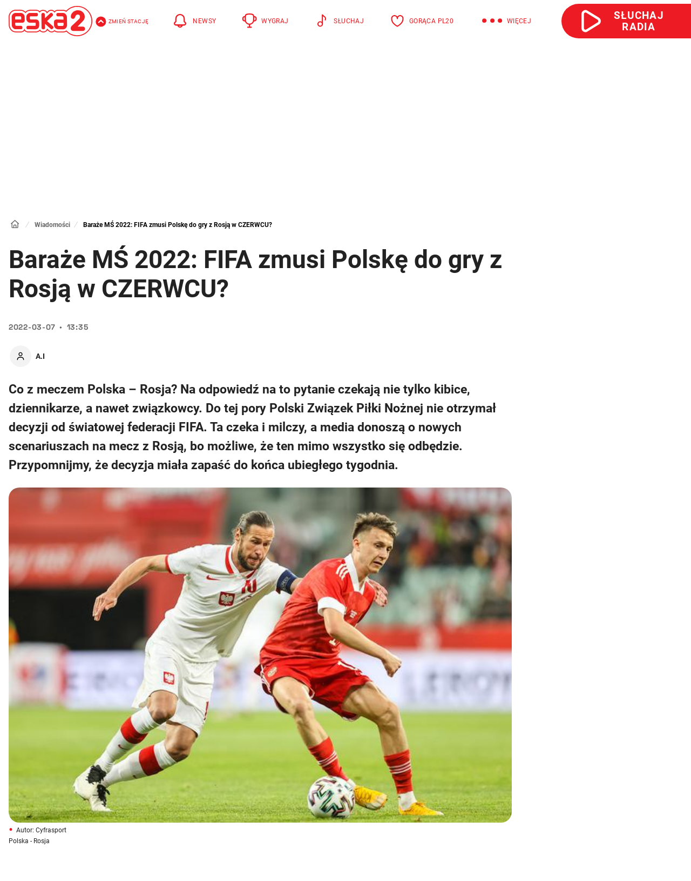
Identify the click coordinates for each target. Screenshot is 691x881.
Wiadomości (52, 225)
